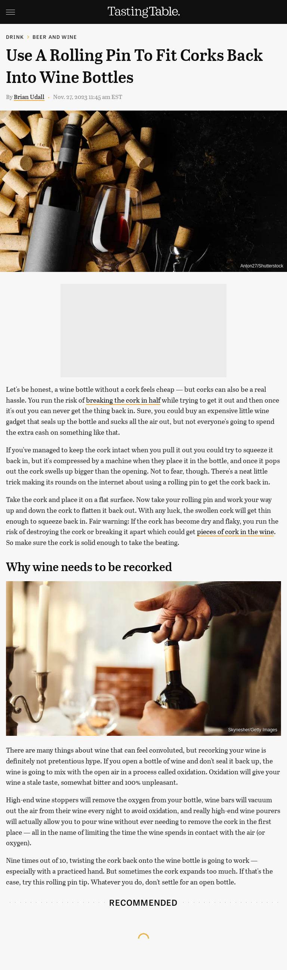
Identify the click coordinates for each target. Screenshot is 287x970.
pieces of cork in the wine (235, 531)
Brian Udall (29, 96)
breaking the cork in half (123, 400)
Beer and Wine (55, 36)
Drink (15, 36)
